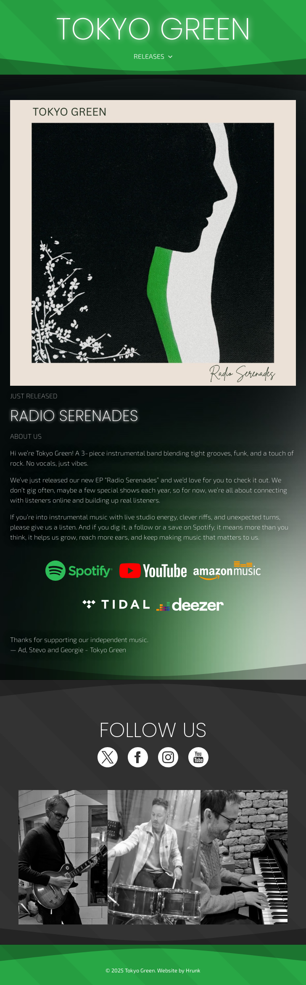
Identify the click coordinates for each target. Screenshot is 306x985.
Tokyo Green (153, 29)
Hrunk (193, 970)
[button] (153, 56)
